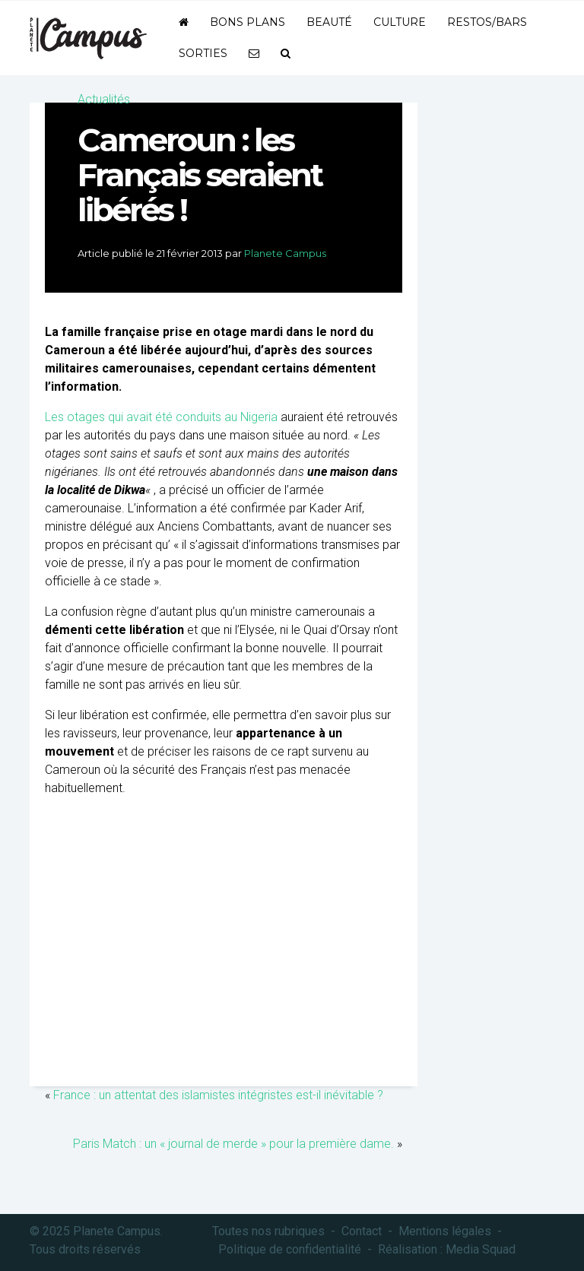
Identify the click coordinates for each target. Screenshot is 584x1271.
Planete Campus (285, 253)
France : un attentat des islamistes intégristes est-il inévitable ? (218, 1095)
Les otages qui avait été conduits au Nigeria (161, 417)
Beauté (329, 22)
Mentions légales (444, 1231)
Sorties (203, 53)
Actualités (104, 99)
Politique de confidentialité (289, 1249)
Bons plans (247, 22)
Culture (399, 22)
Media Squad (481, 1249)
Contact (361, 1231)
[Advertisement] (223, 964)
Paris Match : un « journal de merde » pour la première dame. (233, 1143)
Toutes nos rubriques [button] (268, 1231)
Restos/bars (487, 22)
